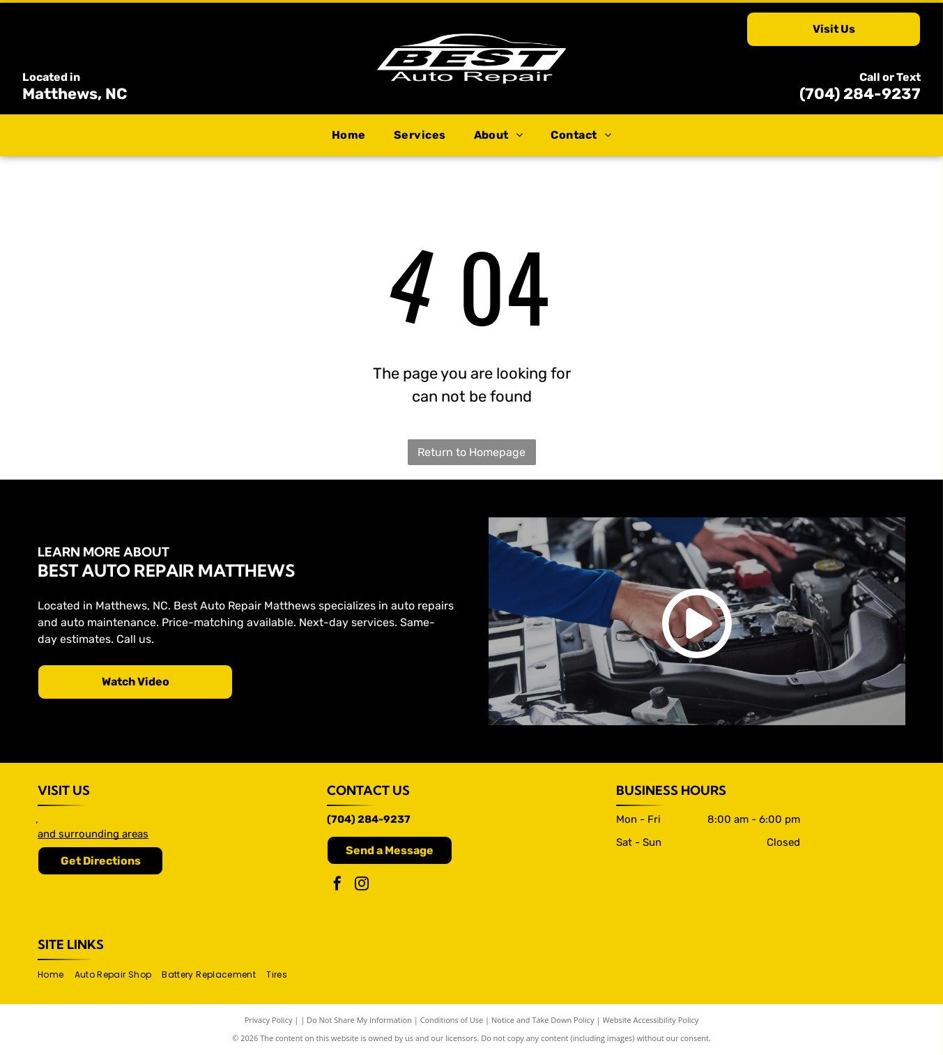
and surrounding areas (93, 834)
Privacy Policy (269, 1020)
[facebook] (337, 885)
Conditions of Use (452, 1020)
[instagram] (361, 885)
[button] (420, 135)
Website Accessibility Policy (650, 1020)
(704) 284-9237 (860, 93)
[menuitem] (349, 135)
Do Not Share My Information (359, 1020)
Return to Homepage (471, 452)
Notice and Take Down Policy (543, 1020)
